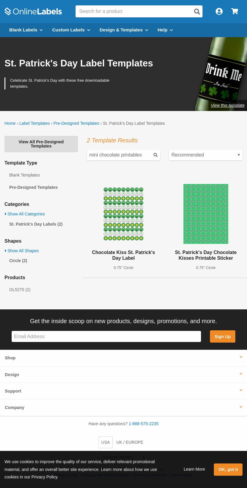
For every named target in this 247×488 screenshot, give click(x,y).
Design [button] (12, 374)
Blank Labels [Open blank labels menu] (26, 29)
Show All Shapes (21, 250)
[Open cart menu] (235, 11)
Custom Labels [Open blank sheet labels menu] (71, 29)
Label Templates (34, 123)
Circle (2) (18, 260)
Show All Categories (24, 214)
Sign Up (222, 336)
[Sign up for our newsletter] (106, 336)
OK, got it (228, 469)
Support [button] (13, 391)
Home (10, 123)
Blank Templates (24, 175)
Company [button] (14, 407)
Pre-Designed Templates (76, 123)
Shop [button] (10, 357)
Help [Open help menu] (165, 29)
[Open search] (197, 11)
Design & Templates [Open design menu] (124, 29)
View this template (228, 105)
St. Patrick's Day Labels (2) (35, 224)
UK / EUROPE (129, 442)
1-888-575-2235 (144, 423)
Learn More (194, 469)
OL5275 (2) (19, 289)
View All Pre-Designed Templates (41, 143)
